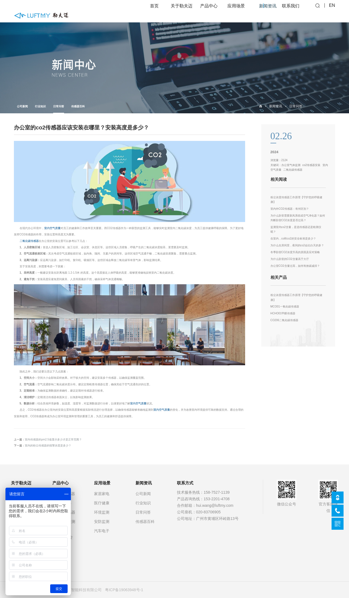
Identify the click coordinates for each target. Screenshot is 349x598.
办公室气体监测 (290, 165)
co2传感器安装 (311, 165)
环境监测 (101, 512)
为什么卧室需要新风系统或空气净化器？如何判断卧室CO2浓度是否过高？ (297, 218)
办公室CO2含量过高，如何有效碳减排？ (295, 265)
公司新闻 (22, 106)
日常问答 (58, 109)
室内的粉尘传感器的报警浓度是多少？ (48, 445)
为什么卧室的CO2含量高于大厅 (289, 258)
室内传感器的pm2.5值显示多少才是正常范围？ (53, 439)
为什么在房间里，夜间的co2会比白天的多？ (297, 245)
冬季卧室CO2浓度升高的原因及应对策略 (295, 252)
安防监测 (101, 521)
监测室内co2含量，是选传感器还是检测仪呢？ (295, 229)
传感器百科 (78, 106)
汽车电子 (101, 531)
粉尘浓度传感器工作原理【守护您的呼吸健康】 (296, 200)
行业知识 (40, 106)
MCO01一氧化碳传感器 (284, 306)
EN (332, 11)
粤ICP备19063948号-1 (124, 590)
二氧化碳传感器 (29, 240)
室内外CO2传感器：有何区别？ (289, 208)
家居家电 (101, 494)
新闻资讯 (275, 106)
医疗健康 (101, 503)
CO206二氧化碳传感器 (284, 320)
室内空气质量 (52, 228)
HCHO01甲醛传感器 (282, 313)
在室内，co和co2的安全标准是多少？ (293, 238)
